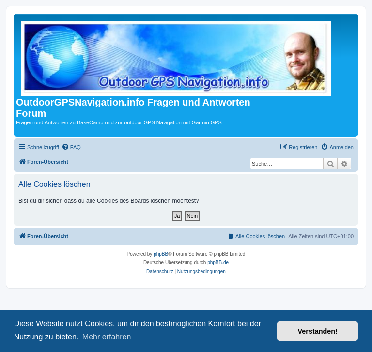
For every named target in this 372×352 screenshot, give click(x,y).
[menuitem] (71, 147)
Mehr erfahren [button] (106, 337)
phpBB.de (218, 262)
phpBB (161, 254)
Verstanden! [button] (318, 331)
